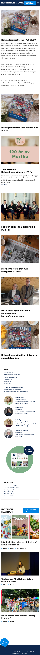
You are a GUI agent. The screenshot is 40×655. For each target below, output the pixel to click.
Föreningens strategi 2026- (11, 487)
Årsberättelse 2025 (9, 491)
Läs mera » (4, 184)
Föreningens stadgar (9, 489)
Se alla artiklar (30, 509)
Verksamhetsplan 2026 (10, 485)
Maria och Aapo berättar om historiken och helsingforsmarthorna (15, 313)
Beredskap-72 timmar (10, 495)
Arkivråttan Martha (9, 493)
